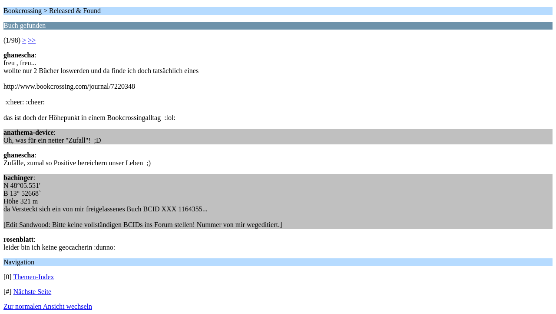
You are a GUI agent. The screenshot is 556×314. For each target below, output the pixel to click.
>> (32, 40)
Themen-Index (33, 277)
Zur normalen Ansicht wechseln (47, 306)
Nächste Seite (32, 291)
